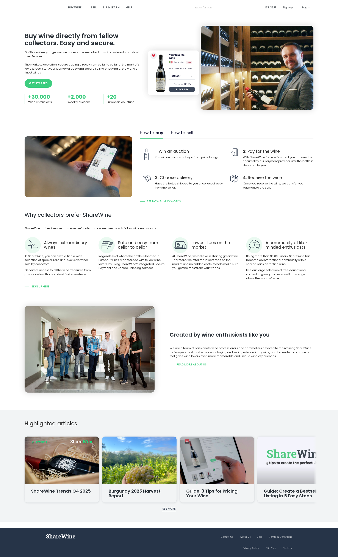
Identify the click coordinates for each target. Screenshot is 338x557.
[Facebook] (54, 549)
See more (169, 509)
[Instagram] (48, 549)
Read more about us (192, 365)
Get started (38, 83)
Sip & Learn (111, 7)
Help (129, 7)
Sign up (288, 7)
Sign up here (40, 286)
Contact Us (227, 536)
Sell (94, 7)
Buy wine (76, 7)
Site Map (271, 548)
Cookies (287, 548)
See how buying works (164, 201)
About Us (245, 536)
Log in (306, 7)
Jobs (259, 536)
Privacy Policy (251, 548)
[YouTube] (60, 549)
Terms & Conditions (280, 536)
